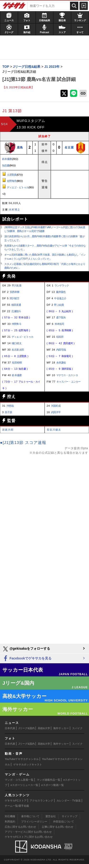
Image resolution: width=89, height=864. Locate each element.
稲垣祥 (59, 336)
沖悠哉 (10, 405)
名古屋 (69, 147)
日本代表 (10, 728)
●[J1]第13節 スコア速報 (23, 442)
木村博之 (14, 209)
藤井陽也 (61, 291)
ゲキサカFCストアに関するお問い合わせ (29, 836)
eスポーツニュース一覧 (24, 785)
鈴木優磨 (7, 159)
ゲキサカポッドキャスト (27, 764)
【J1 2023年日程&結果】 (18, 87)
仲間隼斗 (16, 323)
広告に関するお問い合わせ (20, 826)
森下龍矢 (61, 317)
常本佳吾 (23, 317)
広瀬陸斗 (16, 311)
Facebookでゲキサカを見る (27, 659)
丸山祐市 (66, 311)
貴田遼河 (68, 343)
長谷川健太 (54, 429)
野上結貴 (59, 304)
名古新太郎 (18, 349)
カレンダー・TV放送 (68, 800)
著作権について (30, 816)
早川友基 (16, 285)
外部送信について (63, 821)
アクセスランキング (41, 800)
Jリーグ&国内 (27, 728)
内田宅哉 (61, 349)
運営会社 (50, 816)
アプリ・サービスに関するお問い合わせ (28, 831)
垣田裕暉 (16, 362)
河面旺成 (56, 405)
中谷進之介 (60, 298)
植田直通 (16, 304)
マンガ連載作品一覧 (48, 779)
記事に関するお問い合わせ (57, 826)
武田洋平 (56, 412)
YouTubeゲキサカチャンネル (22, 759)
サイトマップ (69, 816)
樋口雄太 (16, 343)
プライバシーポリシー (34, 821)
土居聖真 (11, 174)
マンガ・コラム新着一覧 (19, 779)
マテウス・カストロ (67, 375)
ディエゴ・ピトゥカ (17, 187)
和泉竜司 (66, 356)
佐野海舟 (11, 180)
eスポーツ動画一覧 (52, 785)
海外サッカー (61, 728)
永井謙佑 (61, 362)
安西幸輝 (14, 291)
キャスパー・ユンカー (68, 381)
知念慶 (5, 165)
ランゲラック (62, 285)
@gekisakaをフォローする (26, 649)
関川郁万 (14, 298)
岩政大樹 (8, 429)
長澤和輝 (66, 330)
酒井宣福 (66, 368)
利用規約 (10, 821)
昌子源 (8, 412)
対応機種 (10, 816)
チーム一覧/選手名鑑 (17, 805)
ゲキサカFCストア (16, 800)
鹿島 (20, 147)
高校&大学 (44, 728)
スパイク (77, 728)
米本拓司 (59, 323)
